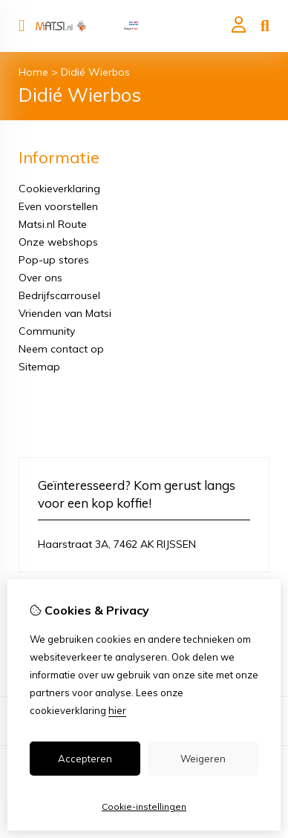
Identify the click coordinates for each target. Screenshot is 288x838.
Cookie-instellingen (144, 806)
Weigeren (203, 759)
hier (117, 710)
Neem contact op (61, 349)
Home (33, 72)
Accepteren (85, 759)
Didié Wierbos (95, 72)
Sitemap (39, 366)
